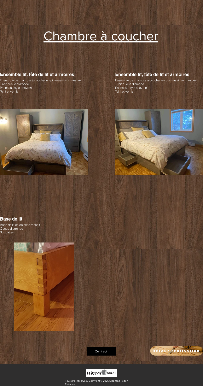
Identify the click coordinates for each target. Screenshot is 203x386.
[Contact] (101, 351)
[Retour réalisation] (176, 351)
